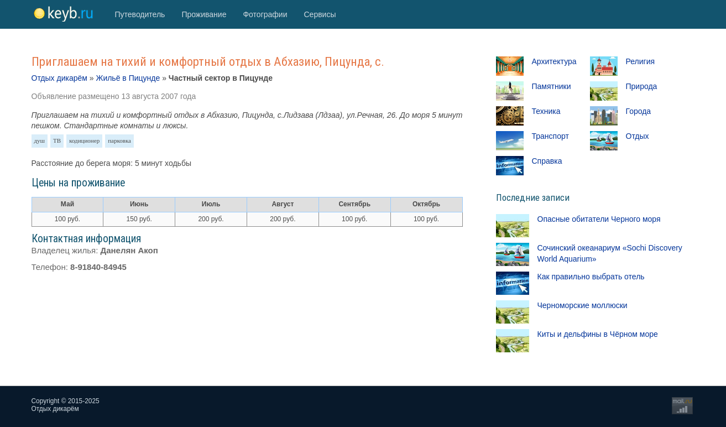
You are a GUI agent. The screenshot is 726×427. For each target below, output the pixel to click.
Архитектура (554, 61)
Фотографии (265, 14)
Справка (547, 161)
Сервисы (320, 14)
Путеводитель (140, 14)
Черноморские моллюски (582, 305)
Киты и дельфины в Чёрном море (597, 334)
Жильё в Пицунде (128, 78)
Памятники (551, 86)
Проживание (203, 14)
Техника (546, 111)
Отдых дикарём (59, 78)
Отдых (637, 136)
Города (638, 111)
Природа (641, 86)
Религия (640, 61)
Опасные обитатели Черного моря (599, 219)
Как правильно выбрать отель (591, 276)
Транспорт (550, 136)
